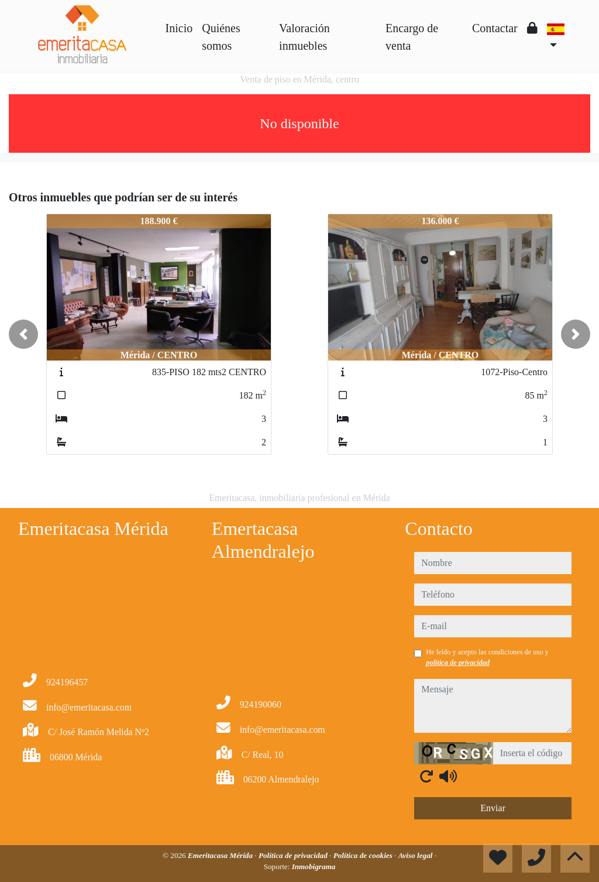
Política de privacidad (294, 855)
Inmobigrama (314, 866)
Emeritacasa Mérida (221, 855)
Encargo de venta (411, 37)
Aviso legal (416, 855)
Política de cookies (363, 855)
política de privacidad (458, 662)
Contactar (495, 28)
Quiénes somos (221, 37)
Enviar (492, 808)
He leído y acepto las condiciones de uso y (487, 657)
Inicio (179, 28)
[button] (23, 334)
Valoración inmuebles (304, 37)
